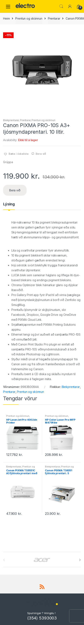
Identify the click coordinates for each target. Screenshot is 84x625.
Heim (6, 18)
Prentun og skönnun (28, 18)
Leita (61, 6)
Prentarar (54, 18)
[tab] (9, 206)
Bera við (41, 153)
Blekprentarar (11, 120)
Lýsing (9, 204)
